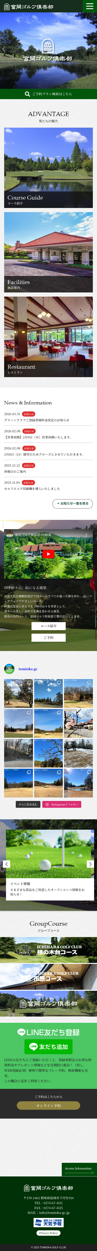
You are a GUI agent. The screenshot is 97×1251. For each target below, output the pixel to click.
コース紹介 (48, 626)
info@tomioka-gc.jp (54, 1212)
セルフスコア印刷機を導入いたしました (32, 488)
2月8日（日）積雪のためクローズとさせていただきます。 (44, 454)
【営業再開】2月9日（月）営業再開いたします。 (38, 437)
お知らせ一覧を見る (75, 503)
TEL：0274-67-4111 (48, 1203)
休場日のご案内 (15, 471)
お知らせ (29, 414)
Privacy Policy (48, 1233)
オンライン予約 (48, 1105)
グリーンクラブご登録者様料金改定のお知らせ (36, 420)
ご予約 (48, 637)
